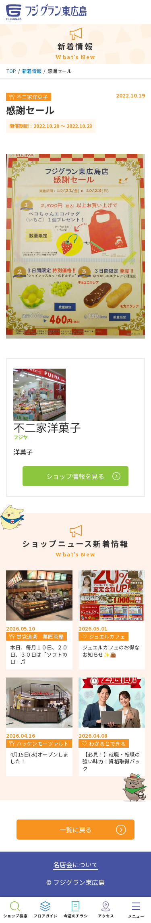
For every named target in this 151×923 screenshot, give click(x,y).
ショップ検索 (15, 916)
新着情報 (31, 70)
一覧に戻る (93, 830)
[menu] (136, 910)
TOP (11, 70)
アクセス (106, 916)
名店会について (75, 864)
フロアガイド (45, 916)
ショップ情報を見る (83, 476)
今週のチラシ (76, 916)
